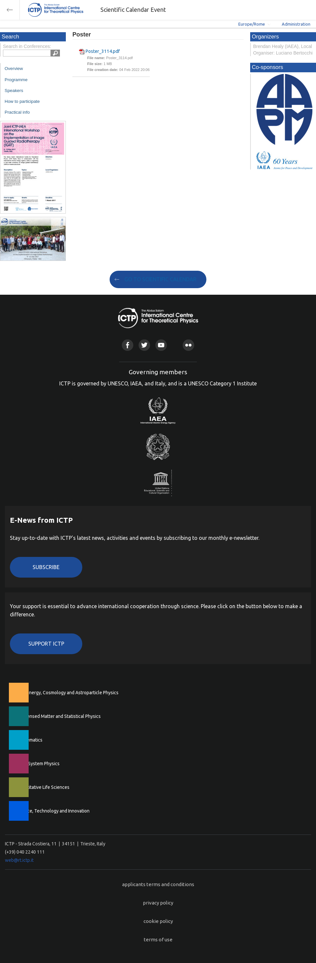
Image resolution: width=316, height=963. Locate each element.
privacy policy (158, 903)
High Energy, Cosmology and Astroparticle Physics (67, 692)
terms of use (158, 939)
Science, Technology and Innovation (53, 811)
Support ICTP (46, 644)
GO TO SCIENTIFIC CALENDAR (160, 279)
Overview (14, 68)
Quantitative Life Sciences (42, 787)
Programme (16, 79)
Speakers (14, 90)
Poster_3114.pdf (103, 51)
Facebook (127, 345)
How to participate (22, 101)
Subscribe (46, 567)
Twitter (144, 345)
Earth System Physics (38, 763)
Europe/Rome (251, 24)
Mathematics (29, 740)
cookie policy (158, 921)
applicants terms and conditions (158, 884)
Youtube (161, 345)
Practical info (17, 112)
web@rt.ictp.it (19, 860)
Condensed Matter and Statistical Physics (58, 716)
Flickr (188, 345)
